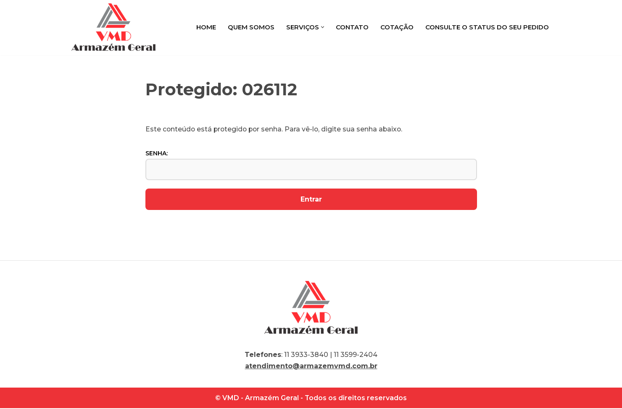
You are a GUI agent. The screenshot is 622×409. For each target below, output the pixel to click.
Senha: (311, 165)
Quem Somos (251, 27)
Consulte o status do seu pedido (487, 27)
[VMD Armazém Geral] (113, 27)
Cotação (397, 27)
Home (206, 27)
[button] (322, 27)
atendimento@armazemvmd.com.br (311, 367)
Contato (352, 27)
